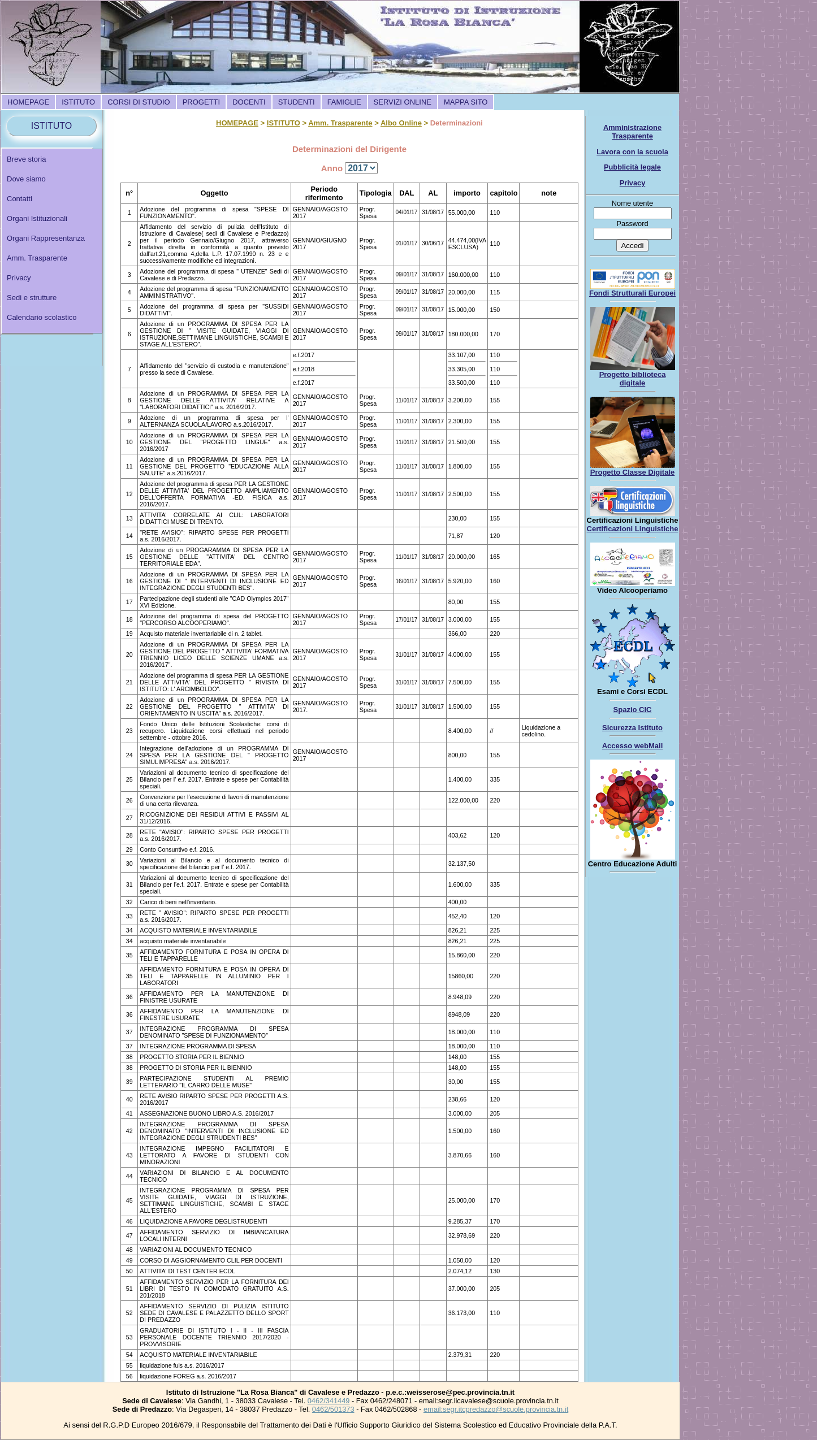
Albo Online (401, 123)
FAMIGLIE (344, 102)
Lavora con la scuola (632, 152)
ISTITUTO (78, 102)
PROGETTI (201, 102)
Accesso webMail (632, 745)
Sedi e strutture (32, 297)
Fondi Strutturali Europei (632, 293)
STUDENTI (296, 102)
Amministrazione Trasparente (632, 131)
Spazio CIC (632, 709)
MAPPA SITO (466, 102)
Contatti (19, 198)
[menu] (52, 241)
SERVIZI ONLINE (402, 102)
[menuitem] (28, 102)
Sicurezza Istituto (632, 727)
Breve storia (26, 159)
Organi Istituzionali (37, 218)
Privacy (19, 278)
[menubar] (247, 102)
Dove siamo (26, 179)
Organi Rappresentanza (46, 238)
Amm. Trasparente (37, 258)
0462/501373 (333, 1409)
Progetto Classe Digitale (632, 472)
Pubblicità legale (632, 167)
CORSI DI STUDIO (138, 102)
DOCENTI (249, 102)
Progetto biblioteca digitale (632, 378)
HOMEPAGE (28, 102)
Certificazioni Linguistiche (632, 528)
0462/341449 (329, 1400)
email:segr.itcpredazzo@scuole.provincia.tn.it (495, 1409)
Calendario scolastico (42, 317)
